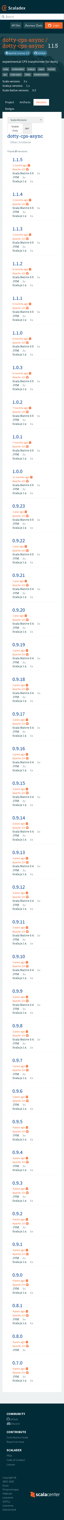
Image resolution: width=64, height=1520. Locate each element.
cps (5, 74)
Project (9, 102)
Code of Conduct (16, 1460)
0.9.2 (17, 1213)
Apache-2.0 (20, 169)
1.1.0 (17, 333)
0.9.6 (17, 1091)
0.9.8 (17, 1025)
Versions (41, 102)
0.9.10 (18, 956)
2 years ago (20, 650)
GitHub (39, 53)
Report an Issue (15, 1441)
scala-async (16, 74)
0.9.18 (18, 679)
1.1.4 (17, 194)
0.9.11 (18, 922)
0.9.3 (17, 1183)
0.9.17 (18, 714)
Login (53, 25)
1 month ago (21, 165)
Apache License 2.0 (17, 53)
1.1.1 (17, 298)
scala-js (31, 69)
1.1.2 (17, 263)
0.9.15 (18, 783)
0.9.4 (17, 1152)
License (11, 1464)
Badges (9, 109)
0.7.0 (17, 1363)
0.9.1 (17, 1244)
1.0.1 (17, 436)
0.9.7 (17, 1060)
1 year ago (19, 511)
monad (51, 69)
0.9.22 (18, 540)
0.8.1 (17, 1305)
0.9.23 (18, 506)
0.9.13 (18, 852)
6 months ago (21, 269)
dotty (27, 74)
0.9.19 (18, 644)
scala (5, 69)
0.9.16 (18, 748)
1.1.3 (17, 229)
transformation (41, 74)
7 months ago (21, 407)
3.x (25, 81)
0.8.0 (17, 1336)
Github (12, 1419)
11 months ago (22, 477)
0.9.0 (17, 1275)
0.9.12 (18, 887)
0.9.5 (17, 1121)
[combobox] (25, 120)
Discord (13, 1423)
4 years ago (20, 1127)
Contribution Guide (17, 1437)
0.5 (34, 90)
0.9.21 (18, 575)
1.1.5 (17, 159)
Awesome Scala (33, 25)
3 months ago (21, 200)
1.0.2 (17, 402)
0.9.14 (18, 818)
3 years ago (20, 858)
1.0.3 (17, 367)
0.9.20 (18, 610)
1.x (28, 86)
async (41, 69)
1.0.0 (17, 471)
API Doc (16, 25)
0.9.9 (17, 991)
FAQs (9, 1455)
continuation (18, 69)
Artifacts (25, 102)
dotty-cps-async (23, 39)
